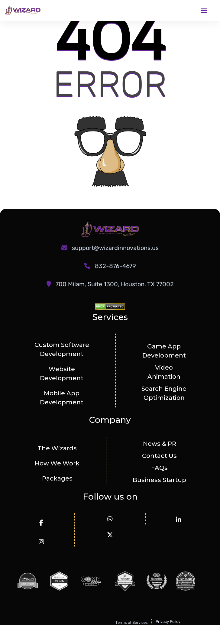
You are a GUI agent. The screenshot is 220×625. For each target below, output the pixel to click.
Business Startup (159, 480)
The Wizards (57, 448)
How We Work (57, 463)
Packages (57, 478)
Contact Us (159, 455)
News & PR (159, 443)
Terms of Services (131, 622)
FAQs (159, 467)
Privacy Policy (168, 621)
